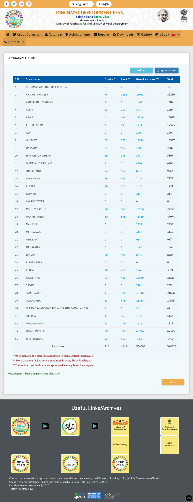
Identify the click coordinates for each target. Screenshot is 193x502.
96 (106, 209)
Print (141, 70)
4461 (139, 163)
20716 (140, 293)
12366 (140, 117)
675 (123, 300)
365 (123, 140)
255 (123, 270)
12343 (140, 125)
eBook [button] (167, 34)
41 (106, 117)
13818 (140, 300)
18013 (140, 94)
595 (123, 216)
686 (123, 117)
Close (173, 382)
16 (106, 186)
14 (106, 94)
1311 (124, 331)
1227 (139, 316)
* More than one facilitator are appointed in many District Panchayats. (53, 356)
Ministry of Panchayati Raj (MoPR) (116, 478)
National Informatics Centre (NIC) (89, 482)
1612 (139, 323)
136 (123, 155)
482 (123, 277)
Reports (102, 34)
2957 (139, 224)
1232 (124, 94)
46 (106, 254)
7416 (139, 178)
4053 (139, 338)
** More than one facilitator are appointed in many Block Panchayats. (52, 360)
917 (138, 239)
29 (106, 155)
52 (106, 171)
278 (138, 285)
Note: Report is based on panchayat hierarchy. (33, 373)
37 (106, 125)
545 (123, 209)
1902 (139, 148)
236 (123, 109)
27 (106, 148)
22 (106, 338)
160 (123, 148)
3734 (139, 155)
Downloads (123, 34)
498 (123, 254)
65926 (140, 331)
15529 (140, 140)
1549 (139, 247)
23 (106, 323)
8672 (139, 171)
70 (137, 87)
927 (123, 293)
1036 (139, 186)
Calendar (53, 34)
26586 (140, 209)
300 (138, 132)
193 (123, 125)
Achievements (78, 34)
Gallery (144, 34)
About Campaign (27, 34)
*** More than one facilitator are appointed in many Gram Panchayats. (53, 365)
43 (106, 102)
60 (106, 216)
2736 (139, 109)
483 (123, 178)
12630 (140, 277)
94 (122, 316)
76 (106, 178)
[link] (92, 17)
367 (123, 338)
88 (106, 331)
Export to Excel (166, 70)
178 (123, 323)
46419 (140, 216)
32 (106, 109)
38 (137, 308)
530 (123, 171)
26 (106, 270)
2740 (139, 270)
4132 (139, 232)
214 (138, 193)
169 (123, 186)
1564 (139, 102)
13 (106, 316)
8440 (139, 254)
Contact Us (14, 42)
